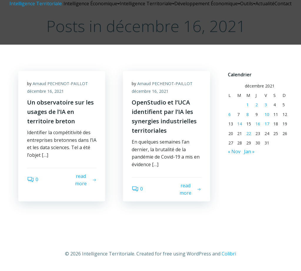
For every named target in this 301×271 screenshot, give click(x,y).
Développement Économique (207, 3)
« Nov (234, 151)
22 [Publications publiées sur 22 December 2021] (248, 133)
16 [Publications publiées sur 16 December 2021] (257, 124)
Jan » (249, 151)
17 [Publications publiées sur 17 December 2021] (267, 124)
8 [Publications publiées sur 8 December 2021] (247, 114)
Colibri (229, 253)
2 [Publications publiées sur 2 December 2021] (256, 104)
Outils (247, 3)
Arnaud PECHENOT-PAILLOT (60, 83)
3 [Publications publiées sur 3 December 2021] (266, 104)
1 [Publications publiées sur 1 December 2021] (247, 104)
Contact (283, 3)
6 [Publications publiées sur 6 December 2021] (229, 114)
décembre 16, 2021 (45, 91)
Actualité (265, 3)
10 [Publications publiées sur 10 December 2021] (267, 114)
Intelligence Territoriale (147, 3)
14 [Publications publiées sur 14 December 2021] (239, 124)
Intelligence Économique (91, 3)
